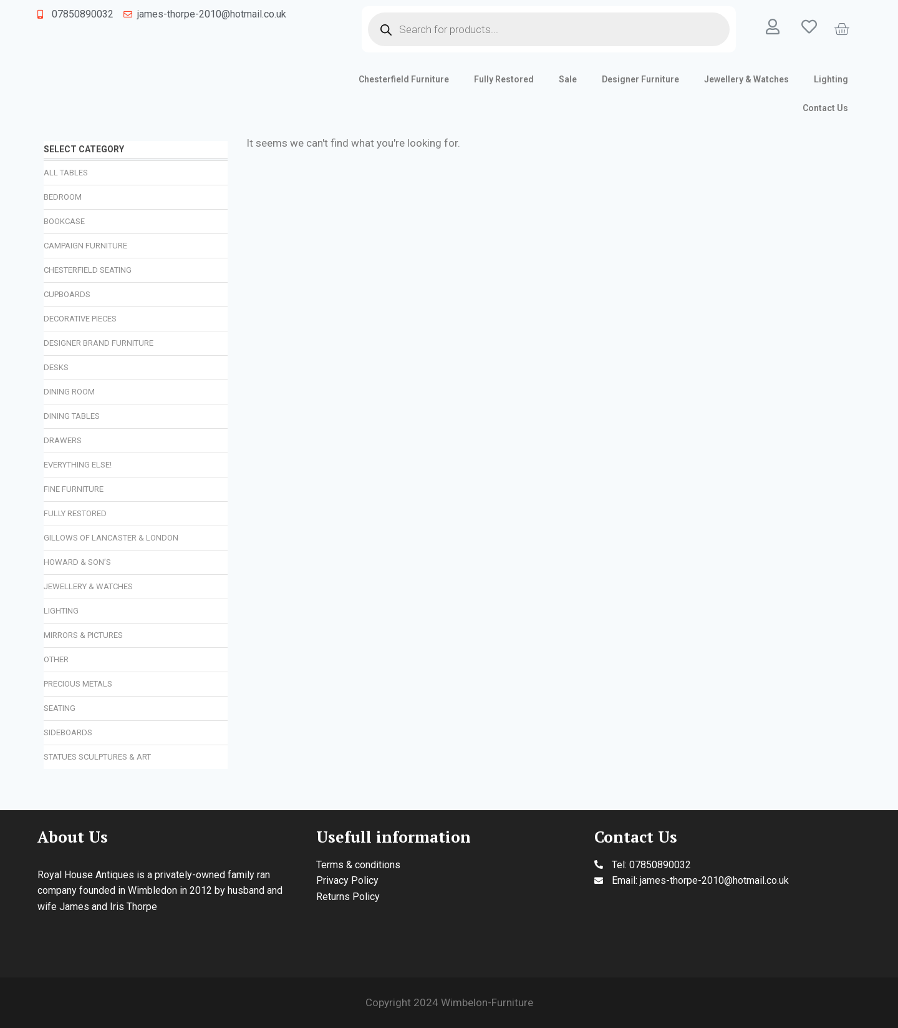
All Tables (66, 172)
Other (56, 659)
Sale (568, 79)
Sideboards (68, 732)
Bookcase (64, 221)
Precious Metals (78, 683)
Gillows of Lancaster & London (111, 537)
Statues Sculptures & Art (97, 756)
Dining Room (69, 391)
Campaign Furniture (85, 245)
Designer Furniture (640, 79)
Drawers (63, 440)
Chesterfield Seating (88, 270)
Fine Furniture (74, 489)
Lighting (831, 79)
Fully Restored (504, 79)
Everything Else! (78, 464)
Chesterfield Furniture (404, 79)
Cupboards (67, 294)
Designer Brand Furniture (98, 343)
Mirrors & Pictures (83, 635)
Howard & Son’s (77, 562)
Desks (56, 367)
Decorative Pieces (80, 318)
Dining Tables (72, 416)
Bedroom (63, 197)
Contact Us (825, 108)
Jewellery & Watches (746, 79)
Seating (59, 708)
